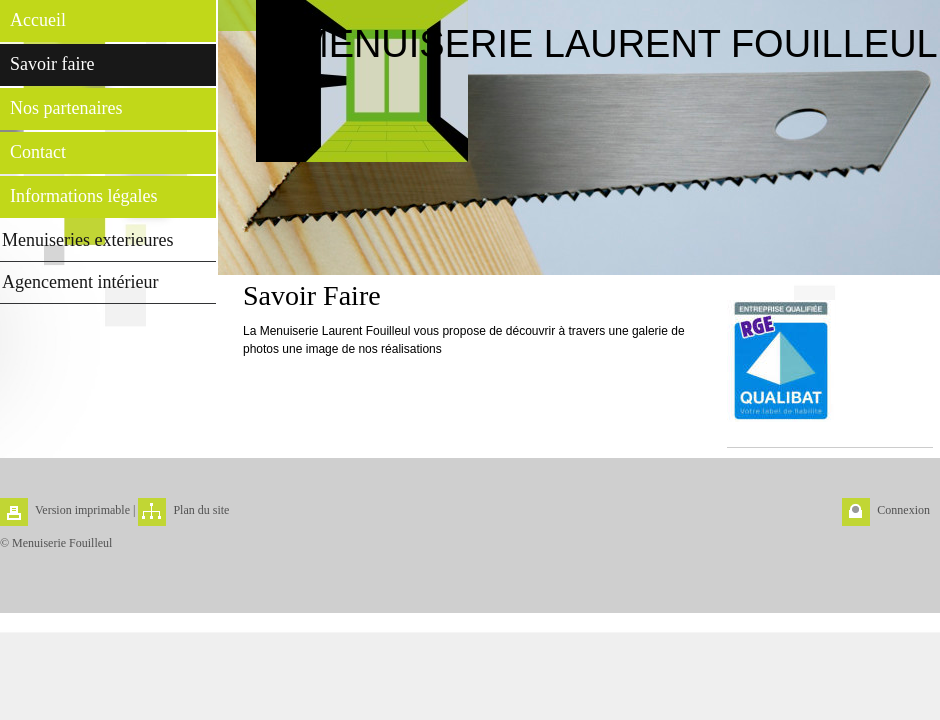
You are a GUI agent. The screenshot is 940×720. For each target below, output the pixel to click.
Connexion (903, 510)
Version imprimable (82, 510)
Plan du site (201, 510)
